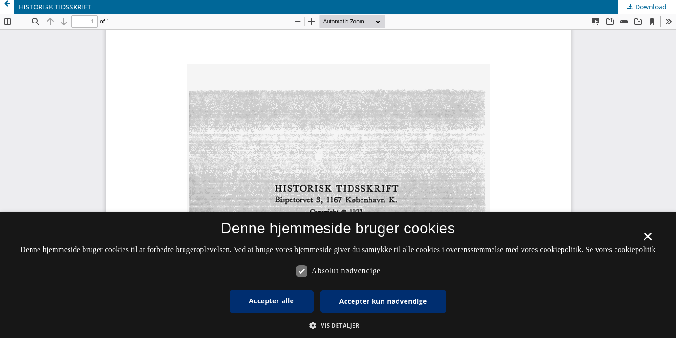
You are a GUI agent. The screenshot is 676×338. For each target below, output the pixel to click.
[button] (337, 325)
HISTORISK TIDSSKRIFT (55, 6)
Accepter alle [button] (271, 300)
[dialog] (338, 275)
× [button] (647, 239)
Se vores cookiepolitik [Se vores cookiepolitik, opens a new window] (620, 250)
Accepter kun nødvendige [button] (383, 301)
